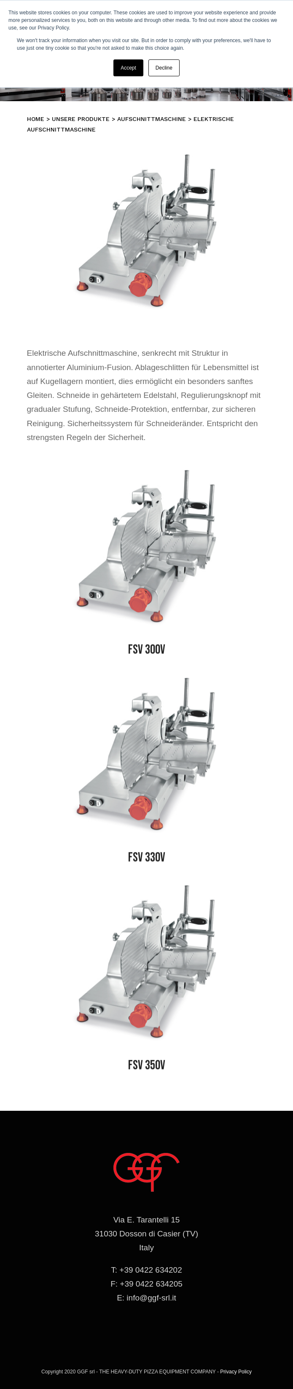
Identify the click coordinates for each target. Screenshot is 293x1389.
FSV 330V (146, 859)
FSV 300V (146, 651)
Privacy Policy (236, 1372)
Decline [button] (164, 68)
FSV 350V (146, 1067)
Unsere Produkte (81, 119)
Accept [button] (128, 68)
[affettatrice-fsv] (146, 478)
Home (35, 119)
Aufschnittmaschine (151, 119)
